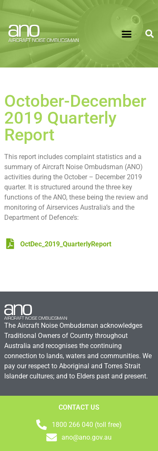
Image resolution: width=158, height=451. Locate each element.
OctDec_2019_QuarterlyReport (58, 244)
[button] (126, 34)
